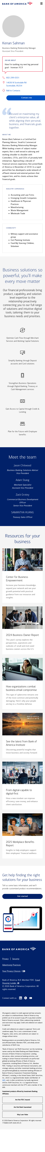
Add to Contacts (13, 90)
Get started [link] (22, 896)
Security (15, 959)
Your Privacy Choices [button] (11, 971)
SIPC (4, 1080)
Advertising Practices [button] (11, 965)
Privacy (5, 959)
